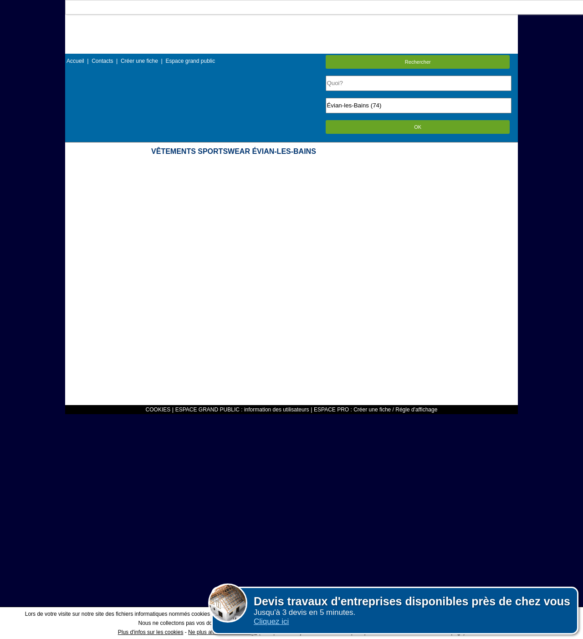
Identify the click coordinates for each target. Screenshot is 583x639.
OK (417, 127)
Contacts (102, 61)
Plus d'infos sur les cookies (151, 632)
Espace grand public (190, 61)
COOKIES (158, 409)
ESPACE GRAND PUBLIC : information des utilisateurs (242, 409)
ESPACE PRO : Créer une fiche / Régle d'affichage (375, 409)
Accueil (75, 61)
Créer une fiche (139, 61)
